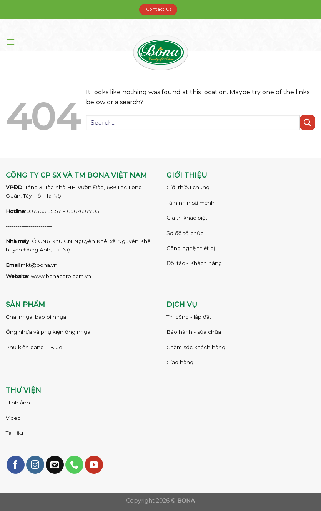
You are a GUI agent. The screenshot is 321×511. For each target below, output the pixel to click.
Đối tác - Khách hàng (194, 263)
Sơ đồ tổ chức (184, 233)
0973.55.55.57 (43, 211)
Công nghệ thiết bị (190, 248)
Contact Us (159, 9)
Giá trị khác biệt (186, 218)
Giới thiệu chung (188, 187)
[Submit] (307, 122)
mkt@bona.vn (39, 265)
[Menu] (10, 41)
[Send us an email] (55, 465)
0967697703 (83, 211)
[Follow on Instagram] (35, 465)
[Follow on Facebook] (16, 465)
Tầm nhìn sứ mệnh (190, 203)
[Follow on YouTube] (94, 465)
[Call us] (74, 465)
